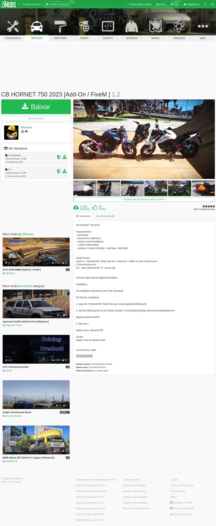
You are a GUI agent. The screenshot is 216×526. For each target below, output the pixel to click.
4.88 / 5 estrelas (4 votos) (204, 209)
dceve (9, 370)
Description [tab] (83, 216)
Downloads (85, 209)
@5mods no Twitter (181, 502)
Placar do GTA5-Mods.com (137, 508)
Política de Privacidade (181, 485)
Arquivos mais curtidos (134, 491)
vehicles (26, 286)
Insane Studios (13, 416)
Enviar (161, 4)
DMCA (173, 497)
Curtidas (102, 209)
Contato (174, 479)
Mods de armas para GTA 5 (90, 497)
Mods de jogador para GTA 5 (90, 508)
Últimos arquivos (131, 479)
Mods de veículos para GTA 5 (91, 485)
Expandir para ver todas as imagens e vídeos (144, 199)
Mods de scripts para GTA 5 (90, 502)
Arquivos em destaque (134, 485)
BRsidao (26, 127)
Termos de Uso (178, 491)
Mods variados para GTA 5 (89, 520)
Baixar (36, 107)
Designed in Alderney (12, 478)
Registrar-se (192, 4)
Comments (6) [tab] (105, 216)
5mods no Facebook (182, 508)
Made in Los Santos (11, 481)
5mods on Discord (181, 514)
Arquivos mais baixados (135, 497)
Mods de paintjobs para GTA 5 (91, 491)
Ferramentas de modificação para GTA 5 (96, 479)
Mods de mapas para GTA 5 (90, 514)
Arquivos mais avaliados (135, 502)
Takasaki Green (14, 325)
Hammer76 (11, 461)
